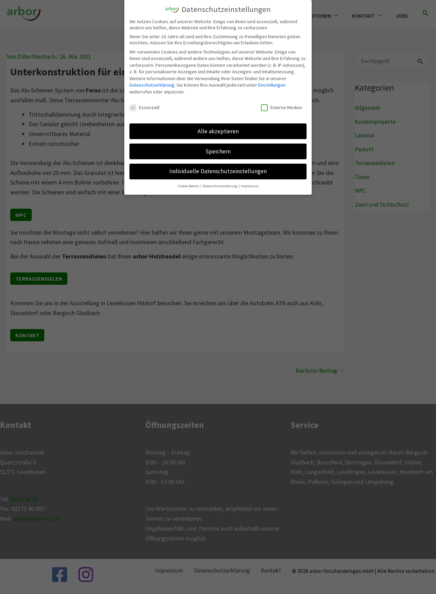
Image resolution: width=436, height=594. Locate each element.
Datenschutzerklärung (151, 84)
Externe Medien (281, 107)
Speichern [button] (218, 150)
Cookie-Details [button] (189, 185)
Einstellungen (271, 84)
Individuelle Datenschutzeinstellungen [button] (218, 170)
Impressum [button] (250, 185)
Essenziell (144, 107)
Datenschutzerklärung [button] (220, 185)
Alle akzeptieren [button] (218, 130)
